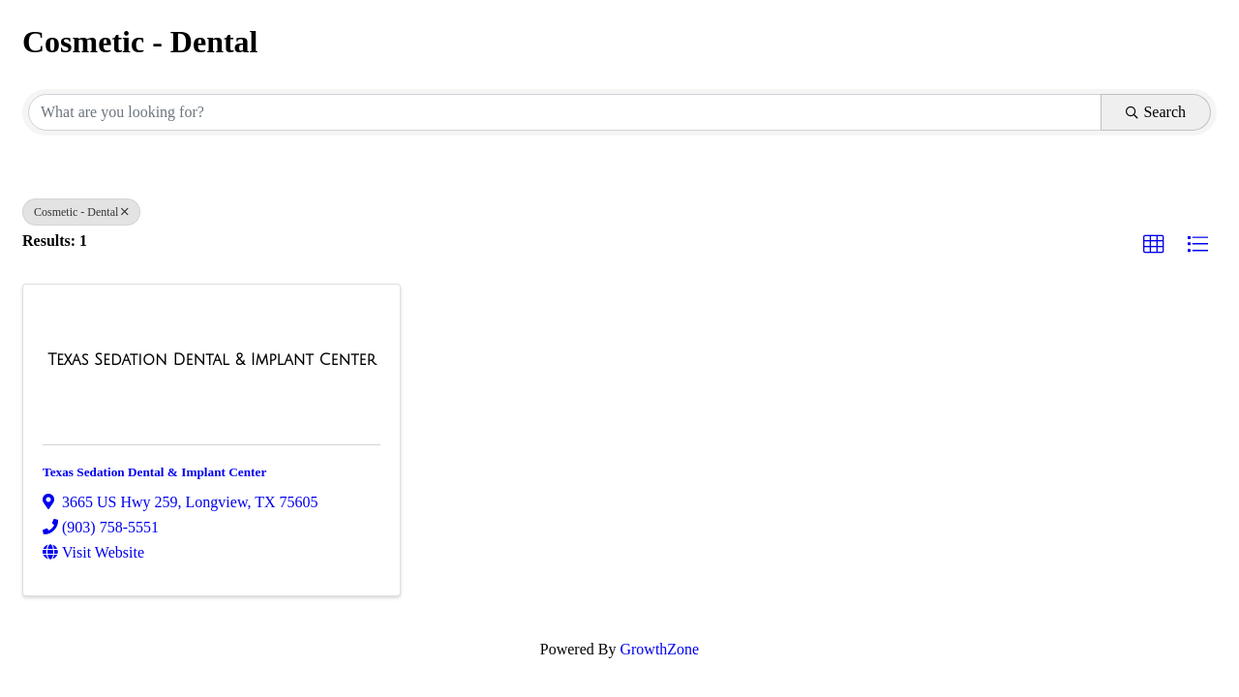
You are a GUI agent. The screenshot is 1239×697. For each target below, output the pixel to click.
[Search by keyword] (565, 112)
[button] (1153, 245)
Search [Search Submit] (1156, 112)
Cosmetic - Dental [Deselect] (81, 212)
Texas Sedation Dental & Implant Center (154, 472)
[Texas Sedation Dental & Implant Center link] (211, 360)
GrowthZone (659, 649)
